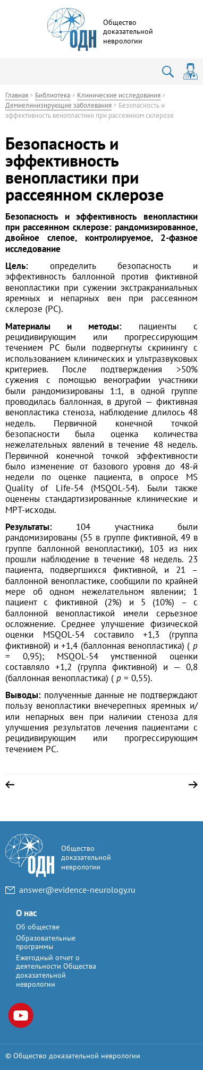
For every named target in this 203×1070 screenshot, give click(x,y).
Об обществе (38, 927)
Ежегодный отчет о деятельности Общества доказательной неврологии (56, 971)
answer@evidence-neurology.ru (77, 889)
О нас (26, 913)
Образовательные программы (45, 942)
